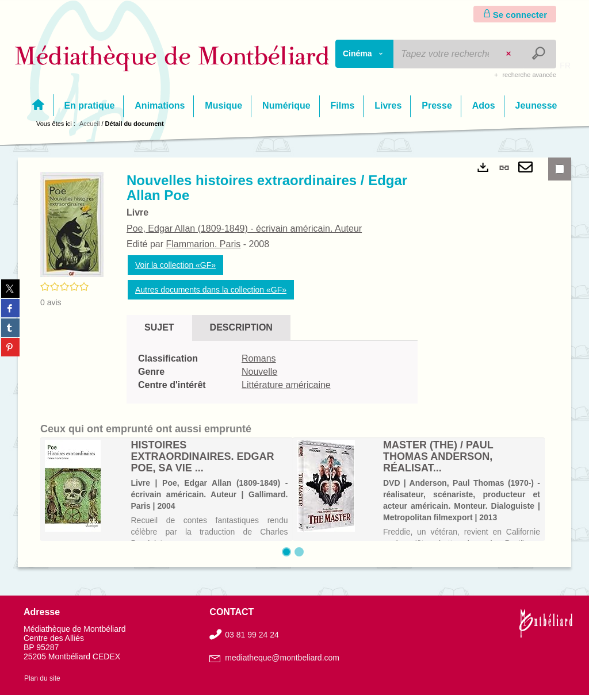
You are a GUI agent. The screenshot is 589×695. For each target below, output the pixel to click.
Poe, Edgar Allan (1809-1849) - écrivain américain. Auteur (244, 228)
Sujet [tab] (159, 327)
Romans (259, 358)
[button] (72, 223)
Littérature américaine (286, 385)
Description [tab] (241, 327)
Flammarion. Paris (203, 244)
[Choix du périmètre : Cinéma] (364, 54)
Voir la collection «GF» (175, 265)
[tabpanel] (272, 372)
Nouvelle (259, 372)
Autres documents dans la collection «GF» (210, 289)
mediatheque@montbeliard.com (282, 657)
